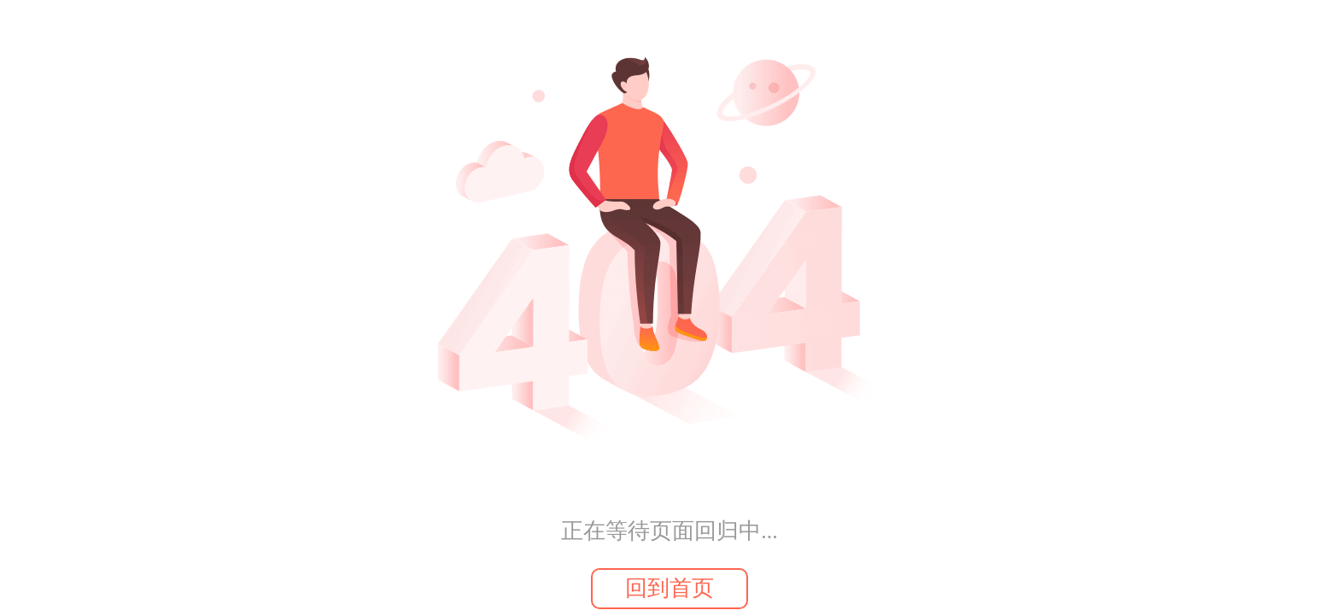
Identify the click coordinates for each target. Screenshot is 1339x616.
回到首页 (669, 588)
